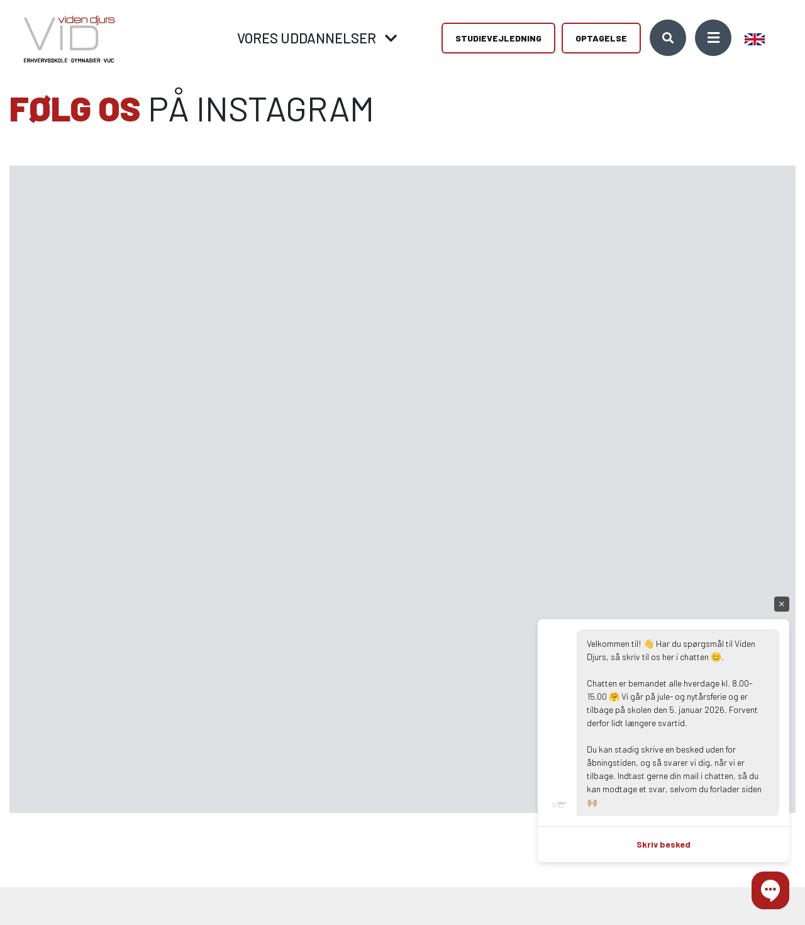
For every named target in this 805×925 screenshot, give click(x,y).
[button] (770, 890)
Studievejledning (498, 38)
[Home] (64, 37)
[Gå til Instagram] (88, 327)
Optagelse (601, 38)
